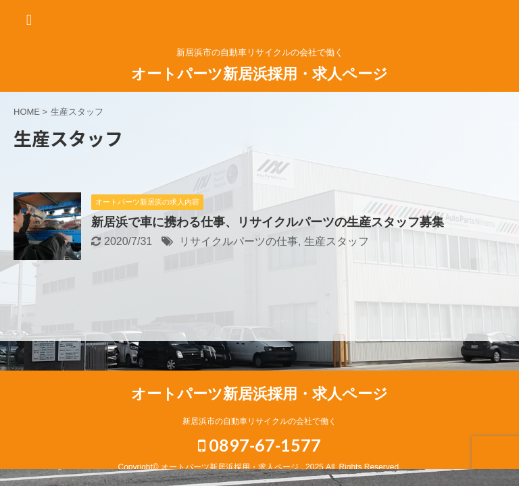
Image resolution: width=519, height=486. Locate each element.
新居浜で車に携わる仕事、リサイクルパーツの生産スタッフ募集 (267, 222)
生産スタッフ (336, 241)
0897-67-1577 (259, 445)
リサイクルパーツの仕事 (238, 241)
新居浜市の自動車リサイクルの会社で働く (259, 421)
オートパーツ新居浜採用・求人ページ (259, 73)
